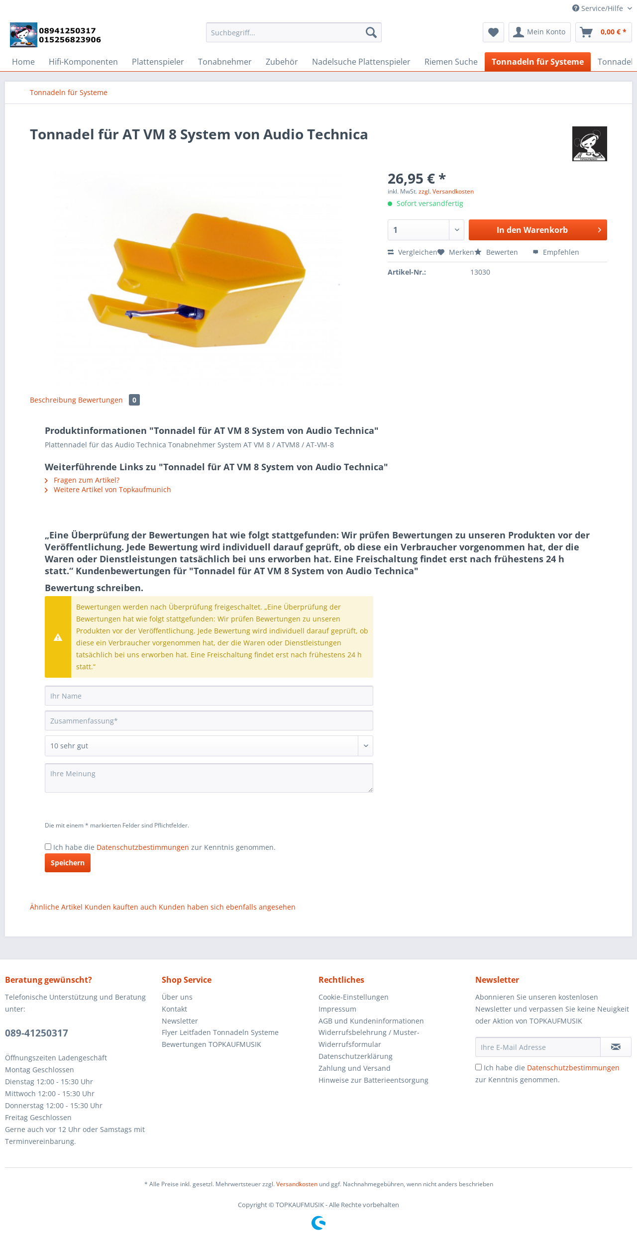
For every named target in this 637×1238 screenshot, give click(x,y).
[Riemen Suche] (451, 61)
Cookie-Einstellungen (353, 997)
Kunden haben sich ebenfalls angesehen (227, 907)
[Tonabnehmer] (225, 61)
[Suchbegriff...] (294, 32)
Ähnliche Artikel (56, 907)
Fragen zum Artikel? (82, 480)
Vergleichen (412, 252)
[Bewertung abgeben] (209, 745)
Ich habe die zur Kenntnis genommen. (164, 847)
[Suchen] (371, 32)
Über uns (177, 997)
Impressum (337, 1009)
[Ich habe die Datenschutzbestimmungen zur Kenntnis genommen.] (48, 846)
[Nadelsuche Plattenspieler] (361, 61)
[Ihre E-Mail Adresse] (538, 1047)
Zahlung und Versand (354, 1068)
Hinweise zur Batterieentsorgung (373, 1080)
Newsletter (180, 1021)
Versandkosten (297, 1184)
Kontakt (174, 1009)
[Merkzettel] (493, 32)
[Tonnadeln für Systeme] (538, 61)
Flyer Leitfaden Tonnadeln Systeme (220, 1032)
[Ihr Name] (209, 696)
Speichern (68, 862)
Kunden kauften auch (121, 907)
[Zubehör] (282, 61)
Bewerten (497, 252)
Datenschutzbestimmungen (143, 847)
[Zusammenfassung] (209, 720)
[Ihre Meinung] (209, 778)
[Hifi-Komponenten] (83, 61)
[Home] (23, 61)
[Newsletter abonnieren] (616, 1047)
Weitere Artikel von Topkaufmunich (108, 489)
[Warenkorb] (603, 32)
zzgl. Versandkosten (446, 191)
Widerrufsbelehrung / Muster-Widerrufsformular (369, 1038)
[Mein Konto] (540, 32)
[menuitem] (294, 37)
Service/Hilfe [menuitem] (598, 8)
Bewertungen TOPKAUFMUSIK (211, 1044)
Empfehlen (555, 252)
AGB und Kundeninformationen (371, 1021)
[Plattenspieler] (158, 61)
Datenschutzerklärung (355, 1056)
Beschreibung (53, 400)
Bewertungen (109, 400)
